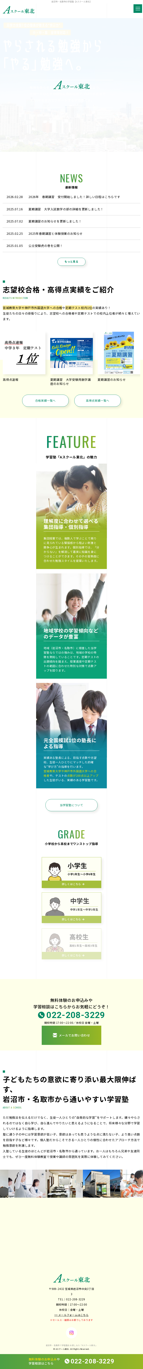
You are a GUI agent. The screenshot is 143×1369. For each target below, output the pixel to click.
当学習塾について (71, 805)
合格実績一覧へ (45, 400)
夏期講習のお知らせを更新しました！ (55, 221)
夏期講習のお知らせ (112, 379)
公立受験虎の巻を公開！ (45, 245)
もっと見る (71, 261)
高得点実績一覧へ (97, 400)
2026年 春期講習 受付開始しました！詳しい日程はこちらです (74, 197)
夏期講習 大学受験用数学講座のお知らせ (70, 381)
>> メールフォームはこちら (71, 1315)
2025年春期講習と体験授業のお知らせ (55, 233)
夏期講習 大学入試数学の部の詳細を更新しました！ (66, 209)
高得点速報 (10, 379)
